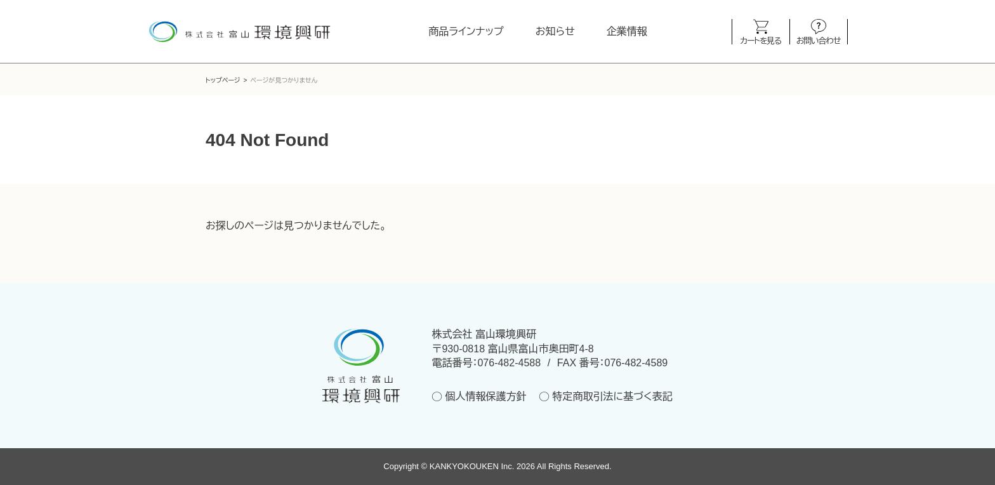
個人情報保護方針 (485, 396)
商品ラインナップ (465, 31)
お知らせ (555, 31)
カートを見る (760, 40)
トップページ (223, 80)
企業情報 (627, 31)
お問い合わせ (818, 40)
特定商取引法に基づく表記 (612, 396)
